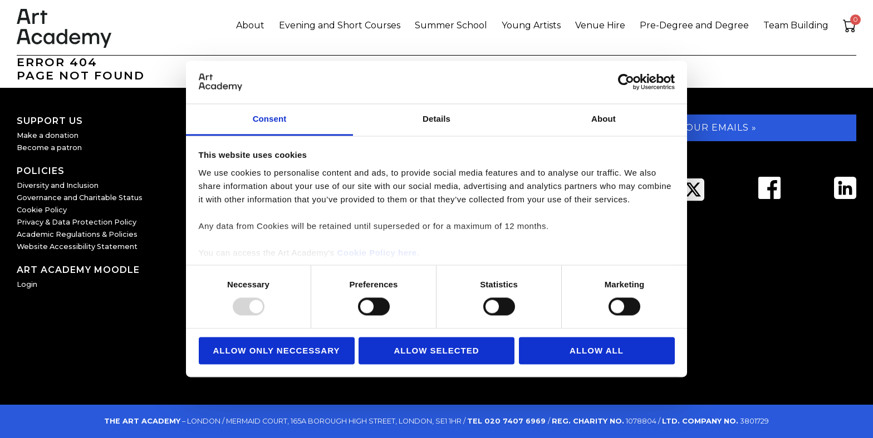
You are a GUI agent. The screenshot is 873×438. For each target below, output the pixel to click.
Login (27, 284)
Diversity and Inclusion (58, 185)
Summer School (451, 25)
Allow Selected (436, 350)
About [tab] (603, 118)
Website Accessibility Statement (77, 246)
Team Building (795, 25)
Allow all (597, 350)
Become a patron (49, 147)
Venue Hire (600, 25)
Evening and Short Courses (339, 25)
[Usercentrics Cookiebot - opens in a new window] (626, 82)
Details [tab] (436, 118)
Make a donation (48, 135)
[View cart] (849, 27)
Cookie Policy (42, 210)
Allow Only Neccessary (276, 350)
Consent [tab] (270, 118)
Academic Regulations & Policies (77, 234)
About (250, 25)
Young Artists (531, 25)
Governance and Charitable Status (80, 197)
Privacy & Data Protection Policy (76, 222)
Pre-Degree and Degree (694, 25)
